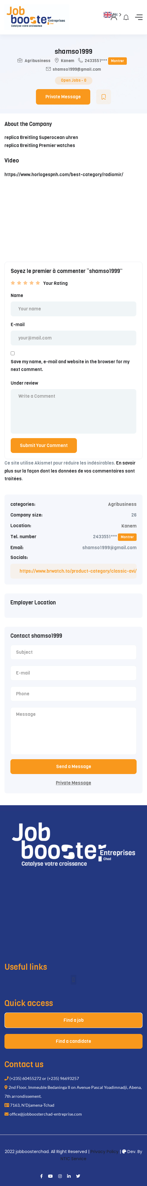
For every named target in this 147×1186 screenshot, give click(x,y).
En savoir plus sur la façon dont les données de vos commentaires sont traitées (69, 471)
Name (17, 296)
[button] (73, 980)
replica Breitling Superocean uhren (41, 137)
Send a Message (73, 767)
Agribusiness (37, 61)
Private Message (63, 97)
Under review (24, 383)
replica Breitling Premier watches (39, 146)
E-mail (18, 325)
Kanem (67, 61)
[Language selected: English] (118, 598)
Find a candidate (73, 1041)
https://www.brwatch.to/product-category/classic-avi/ (78, 571)
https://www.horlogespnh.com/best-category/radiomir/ (63, 175)
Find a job (74, 1020)
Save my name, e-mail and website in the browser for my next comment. (70, 365)
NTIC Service (73, 1159)
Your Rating (55, 283)
